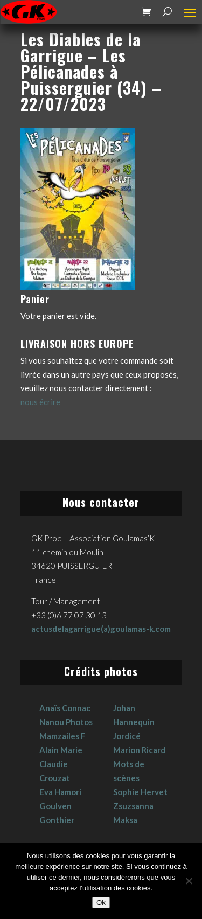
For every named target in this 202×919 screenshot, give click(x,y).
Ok (101, 903)
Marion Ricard (139, 750)
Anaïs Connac (64, 708)
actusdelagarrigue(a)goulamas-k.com (101, 628)
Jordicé (127, 736)
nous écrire (40, 402)
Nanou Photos (66, 722)
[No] (188, 880)
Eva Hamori (60, 792)
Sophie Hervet (140, 792)
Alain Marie (60, 750)
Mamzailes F (62, 736)
